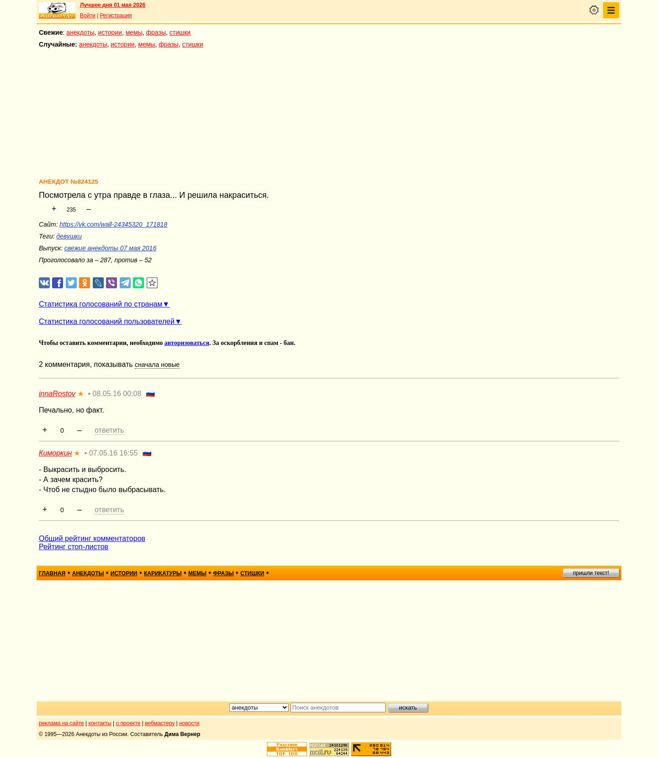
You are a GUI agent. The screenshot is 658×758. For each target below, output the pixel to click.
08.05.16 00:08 (117, 394)
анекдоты (80, 32)
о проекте (128, 723)
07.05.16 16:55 (113, 453)
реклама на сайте (61, 723)
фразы (156, 32)
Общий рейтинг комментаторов (92, 538)
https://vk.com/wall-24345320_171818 (113, 224)
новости (189, 723)
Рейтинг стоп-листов (73, 547)
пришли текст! (591, 573)
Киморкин (55, 453)
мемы (134, 32)
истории (110, 32)
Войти (88, 15)
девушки (68, 236)
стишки (180, 32)
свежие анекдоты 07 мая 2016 (110, 248)
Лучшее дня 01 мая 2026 (112, 5)
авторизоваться (186, 342)
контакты (100, 723)
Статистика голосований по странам (100, 304)
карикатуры (163, 573)
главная (52, 573)
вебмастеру (160, 723)
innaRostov (57, 394)
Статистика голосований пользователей (107, 321)
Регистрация (116, 15)
